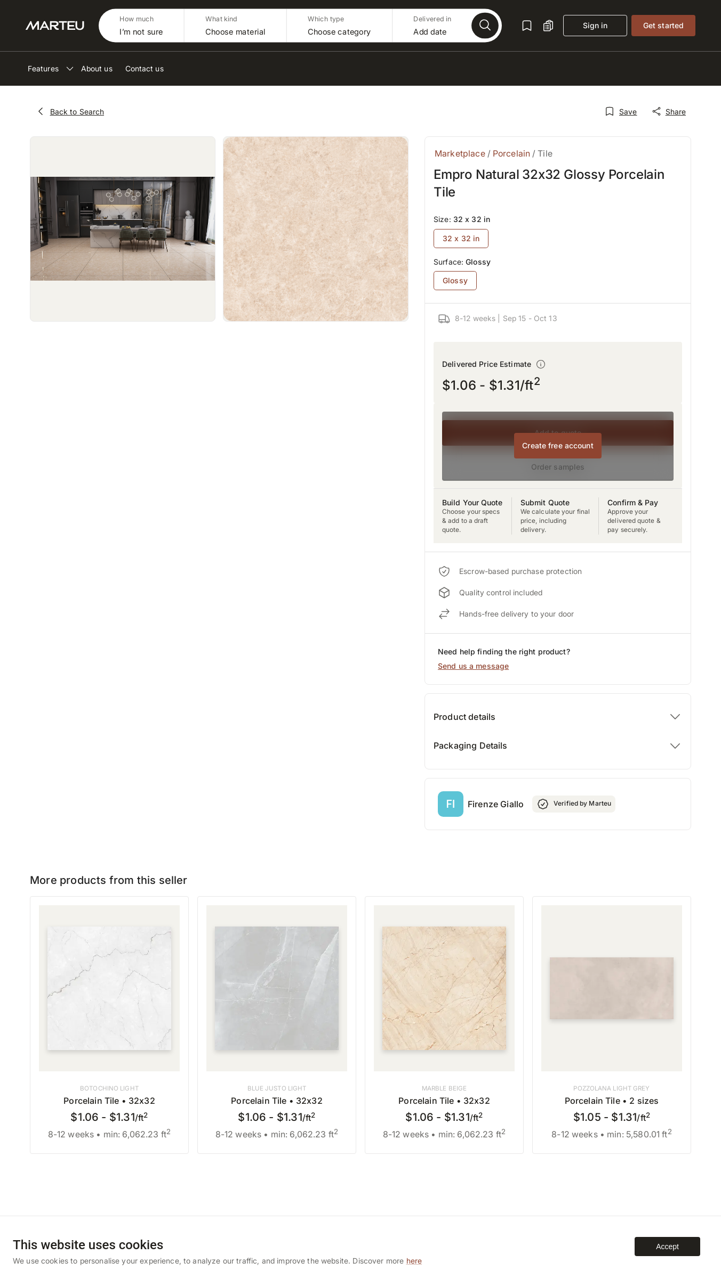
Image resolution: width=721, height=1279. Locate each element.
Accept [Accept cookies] (667, 1246)
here (414, 1260)
